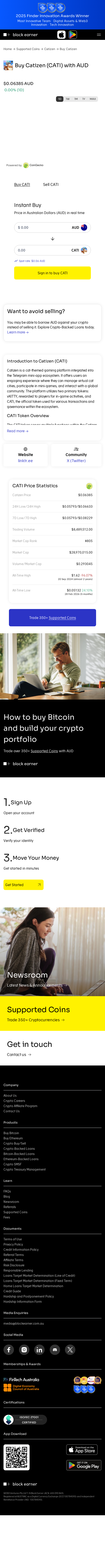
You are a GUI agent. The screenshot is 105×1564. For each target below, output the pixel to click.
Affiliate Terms (13, 1260)
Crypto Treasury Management (24, 1169)
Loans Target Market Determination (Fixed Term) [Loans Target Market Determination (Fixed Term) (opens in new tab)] (37, 1281)
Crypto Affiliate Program (20, 1106)
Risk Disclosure (13, 1265)
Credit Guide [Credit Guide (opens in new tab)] (12, 1291)
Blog (6, 1196)
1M (76, 99)
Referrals (9, 1207)
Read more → (17, 431)
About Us (10, 1095)
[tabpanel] (52, 240)
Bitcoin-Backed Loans (19, 1154)
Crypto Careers (14, 1101)
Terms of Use (12, 1239)
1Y (83, 99)
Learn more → (18, 332)
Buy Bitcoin (11, 1133)
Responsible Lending (18, 1270)
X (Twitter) (76, 460)
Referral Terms (13, 1255)
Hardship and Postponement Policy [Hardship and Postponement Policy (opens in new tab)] (28, 1296)
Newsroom (11, 1201)
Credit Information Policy (21, 1249)
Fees (6, 1217)
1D (59, 99)
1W (68, 99)
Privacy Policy (13, 1244)
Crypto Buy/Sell (14, 1143)
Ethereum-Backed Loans (21, 1159)
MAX (93, 99)
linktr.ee (25, 460)
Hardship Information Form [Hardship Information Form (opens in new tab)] (22, 1301)
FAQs (7, 1191)
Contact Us (11, 1111)
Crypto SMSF (12, 1164)
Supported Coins (28, 49)
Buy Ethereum (13, 1138)
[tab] (22, 185)
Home (7, 49)
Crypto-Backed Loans (19, 1148)
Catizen (49, 49)
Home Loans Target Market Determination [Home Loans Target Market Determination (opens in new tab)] (33, 1286)
